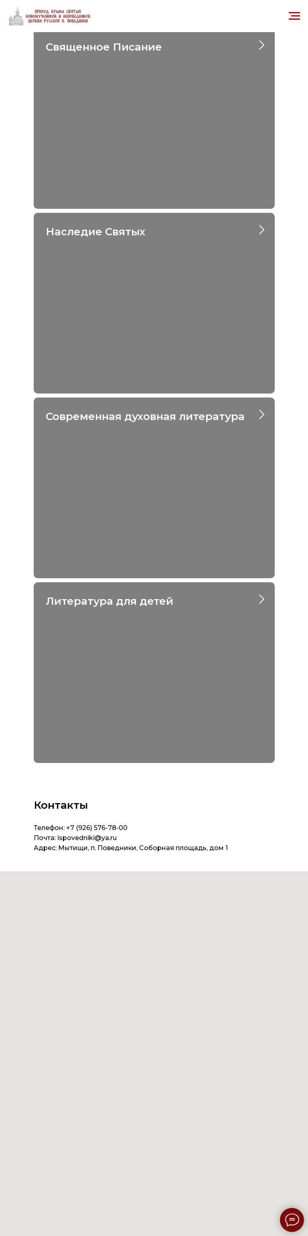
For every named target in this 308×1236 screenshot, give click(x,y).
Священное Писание (104, 47)
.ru (113, 838)
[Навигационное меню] (294, 16)
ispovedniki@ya (83, 838)
